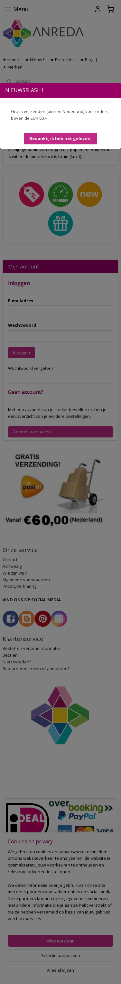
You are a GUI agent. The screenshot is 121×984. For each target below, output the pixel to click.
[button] (60, 139)
